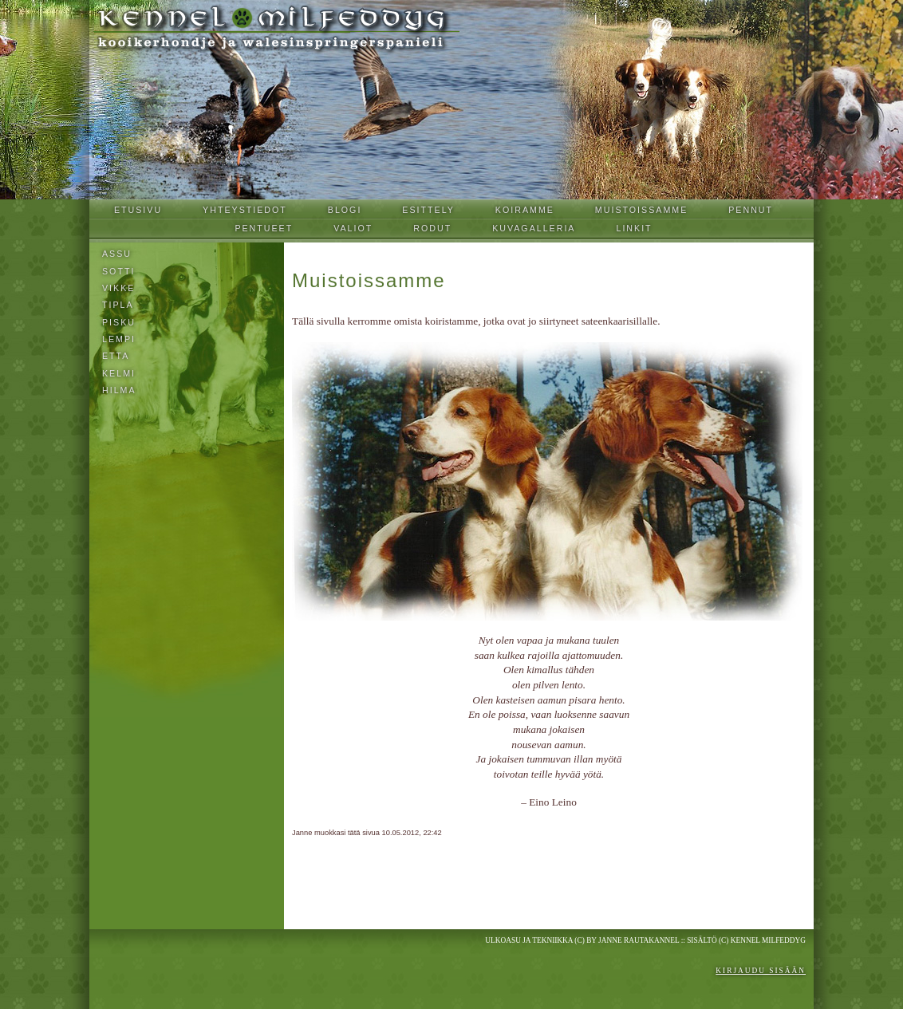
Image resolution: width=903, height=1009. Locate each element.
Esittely (428, 210)
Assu (117, 253)
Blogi (345, 210)
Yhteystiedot (245, 210)
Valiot (353, 228)
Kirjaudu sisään (761, 971)
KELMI (119, 373)
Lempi (119, 339)
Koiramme (524, 210)
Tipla (118, 304)
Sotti (118, 271)
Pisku (119, 322)
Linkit (634, 228)
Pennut (750, 210)
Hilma (119, 390)
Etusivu (138, 210)
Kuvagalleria (533, 228)
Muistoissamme (641, 210)
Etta (115, 356)
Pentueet (264, 228)
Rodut (432, 228)
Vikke (118, 288)
